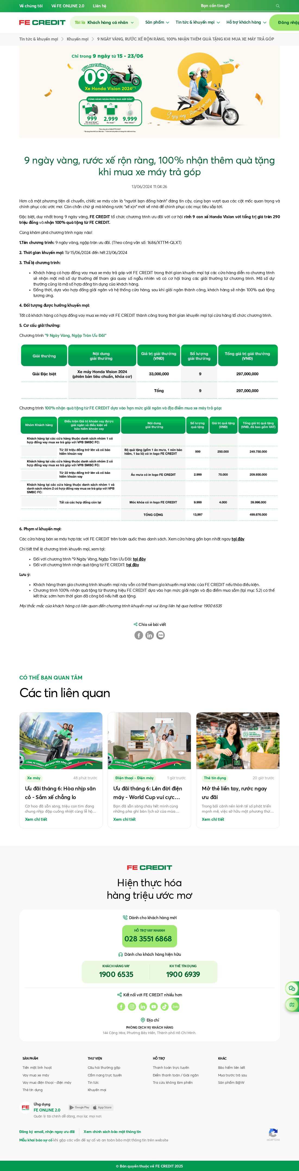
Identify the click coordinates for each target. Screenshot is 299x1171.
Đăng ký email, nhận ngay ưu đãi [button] (47, 1132)
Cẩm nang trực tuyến (105, 1075)
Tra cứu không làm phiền (173, 1083)
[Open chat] (292, 988)
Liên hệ (99, 6)
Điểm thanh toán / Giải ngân (176, 1075)
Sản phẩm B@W (231, 1083)
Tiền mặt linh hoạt (37, 1068)
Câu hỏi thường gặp (104, 1068)
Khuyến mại (97, 1090)
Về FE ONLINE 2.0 (67, 6)
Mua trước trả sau (232, 1075)
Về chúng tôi (31, 6)
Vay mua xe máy (36, 1075)
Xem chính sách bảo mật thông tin (112, 1132)
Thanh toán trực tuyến (171, 1068)
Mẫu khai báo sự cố (35, 1140)
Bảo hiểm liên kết (231, 1068)
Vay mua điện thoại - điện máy (47, 1083)
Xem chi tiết (36, 820)
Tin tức (93, 1083)
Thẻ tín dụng (33, 1090)
